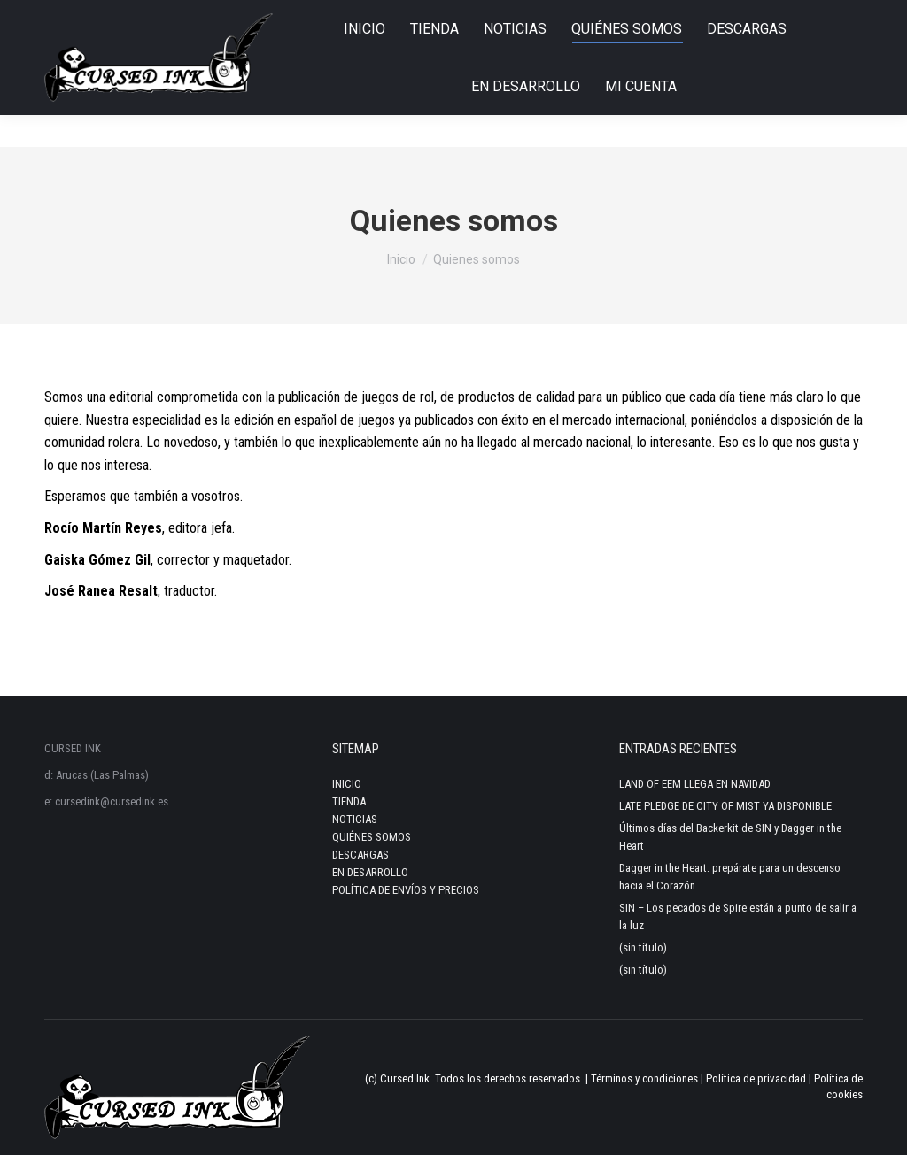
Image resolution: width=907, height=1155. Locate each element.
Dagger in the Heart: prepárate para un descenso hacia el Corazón (730, 876)
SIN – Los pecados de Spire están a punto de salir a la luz (738, 916)
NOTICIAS (354, 819)
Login (839, 16)
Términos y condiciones (644, 1078)
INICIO (346, 783)
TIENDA (349, 801)
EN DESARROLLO (370, 872)
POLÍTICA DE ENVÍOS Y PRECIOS (405, 890)
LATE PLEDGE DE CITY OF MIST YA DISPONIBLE (725, 805)
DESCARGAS (360, 854)
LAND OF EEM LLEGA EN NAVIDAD (695, 783)
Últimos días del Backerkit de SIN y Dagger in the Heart (730, 836)
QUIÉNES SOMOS (371, 836)
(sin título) (643, 947)
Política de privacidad (756, 1078)
